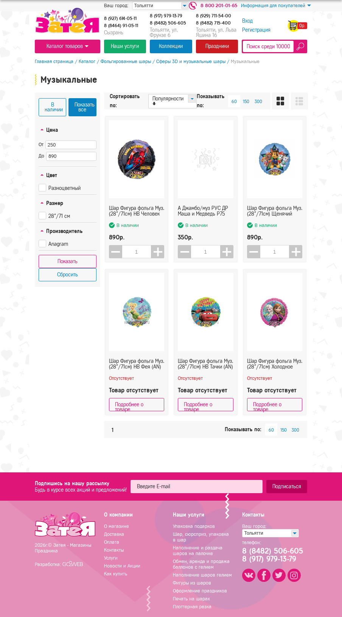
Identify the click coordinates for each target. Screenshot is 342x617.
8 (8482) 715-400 (213, 23)
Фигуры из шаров (192, 582)
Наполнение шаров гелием (202, 574)
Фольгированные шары (126, 61)
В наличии (54, 107)
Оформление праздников (200, 590)
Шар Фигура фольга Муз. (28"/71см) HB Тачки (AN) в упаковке (205, 364)
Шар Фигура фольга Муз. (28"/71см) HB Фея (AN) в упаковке (136, 364)
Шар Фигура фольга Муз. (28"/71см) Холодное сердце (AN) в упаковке (274, 364)
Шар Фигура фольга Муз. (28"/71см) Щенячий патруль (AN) (274, 211)
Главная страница (54, 61)
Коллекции (171, 46)
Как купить (115, 573)
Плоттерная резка (192, 606)
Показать (68, 261)
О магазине (116, 526)
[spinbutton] (137, 251)
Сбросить (67, 275)
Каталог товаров (68, 46)
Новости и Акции (122, 565)
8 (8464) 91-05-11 (121, 25)
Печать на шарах (191, 598)
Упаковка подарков (194, 526)
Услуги (111, 557)
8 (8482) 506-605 (168, 23)
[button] (157, 251)
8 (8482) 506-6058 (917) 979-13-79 (272, 555)
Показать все (85, 107)
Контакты (114, 550)
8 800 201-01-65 (219, 5)
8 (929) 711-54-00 (213, 16)
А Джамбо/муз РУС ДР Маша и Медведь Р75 (203, 211)
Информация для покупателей (276, 5)
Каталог (87, 61)
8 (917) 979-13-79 (166, 16)
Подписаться (286, 486)
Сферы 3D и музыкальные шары (190, 61)
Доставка (114, 534)
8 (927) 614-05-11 (120, 18)
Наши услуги (125, 46)
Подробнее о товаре (129, 406)
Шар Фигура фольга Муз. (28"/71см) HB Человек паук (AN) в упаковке (136, 211)
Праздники (217, 46)
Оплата (111, 542)
